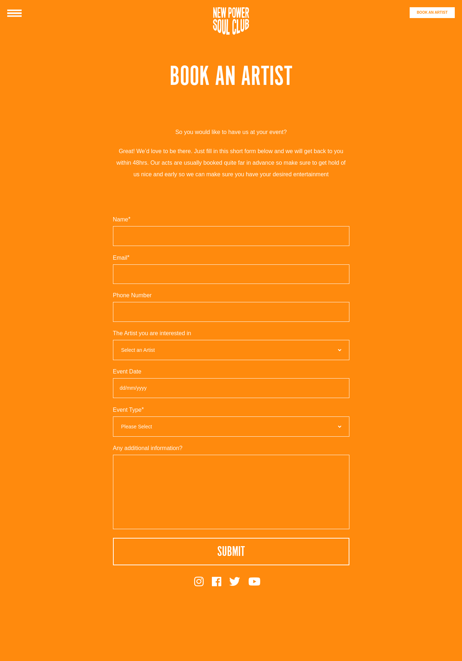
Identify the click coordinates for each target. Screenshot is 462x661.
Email (122, 258)
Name (122, 219)
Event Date (127, 372)
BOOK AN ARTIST (432, 12)
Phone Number (132, 295)
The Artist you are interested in (152, 333)
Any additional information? (148, 448)
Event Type (129, 410)
